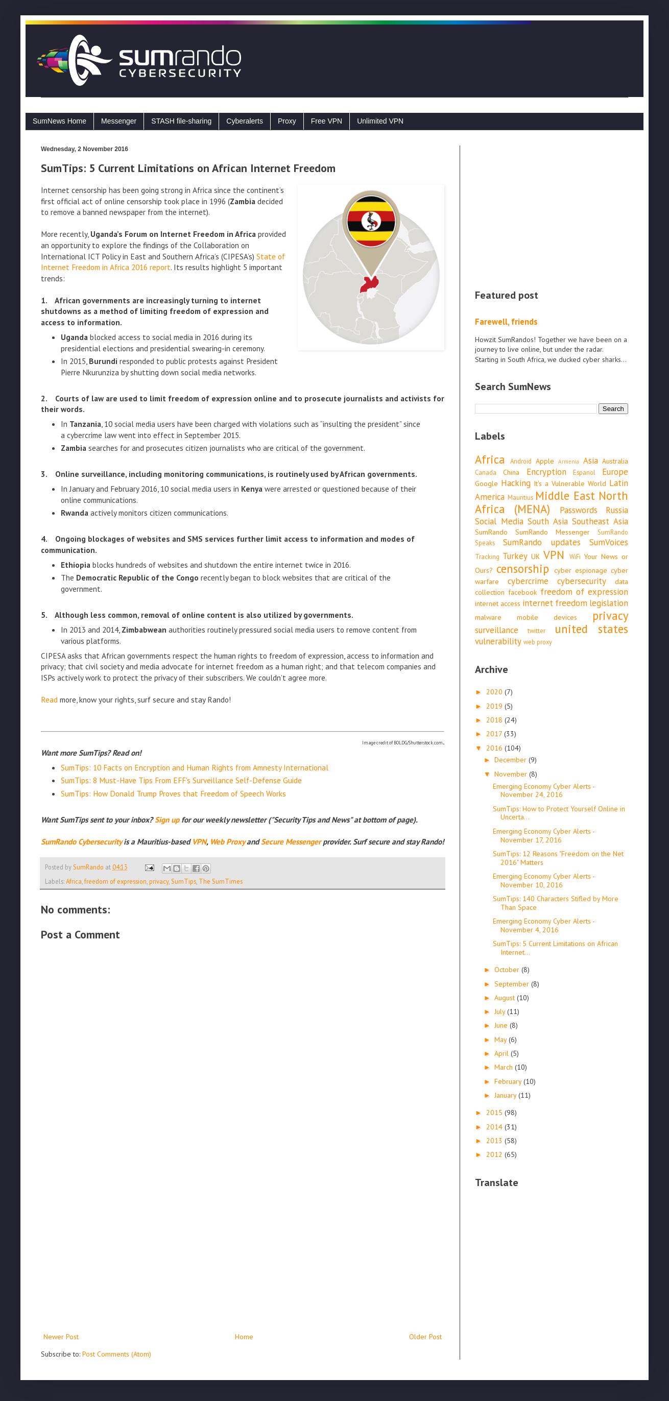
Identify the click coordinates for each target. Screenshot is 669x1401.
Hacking (516, 483)
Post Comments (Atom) (116, 1354)
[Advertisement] (242, 1246)
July (500, 1011)
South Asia (548, 521)
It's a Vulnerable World (570, 483)
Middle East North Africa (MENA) (551, 502)
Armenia (568, 461)
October (507, 969)
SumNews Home (59, 121)
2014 (495, 1126)
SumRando (491, 532)
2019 (495, 706)
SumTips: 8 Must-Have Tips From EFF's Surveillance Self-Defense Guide (181, 780)
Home (244, 1336)
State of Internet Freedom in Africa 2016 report (163, 262)
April (502, 1053)
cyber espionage (580, 570)
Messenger (118, 121)
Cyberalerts (244, 121)
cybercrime (528, 581)
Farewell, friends (506, 321)
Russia (617, 510)
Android (521, 461)
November (511, 774)
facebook (522, 592)
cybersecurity (581, 581)
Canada (485, 472)
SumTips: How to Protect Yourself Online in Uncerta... (559, 813)
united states (591, 628)
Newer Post (61, 1336)
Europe (615, 471)
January (506, 1095)
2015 (495, 1112)
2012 (495, 1154)
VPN (553, 554)
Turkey (515, 556)
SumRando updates (541, 542)
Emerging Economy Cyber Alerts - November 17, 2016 (543, 835)
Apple (545, 461)
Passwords (579, 510)
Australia (615, 461)
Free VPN (326, 121)
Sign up (167, 819)
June (502, 1025)
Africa (74, 881)
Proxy (287, 121)
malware (488, 617)
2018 (495, 719)
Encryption (546, 471)
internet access (497, 603)
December (511, 759)
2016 (495, 748)
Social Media (499, 521)
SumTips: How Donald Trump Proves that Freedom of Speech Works (173, 793)
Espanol (584, 472)
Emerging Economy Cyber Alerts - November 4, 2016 (543, 925)
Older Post (425, 1336)
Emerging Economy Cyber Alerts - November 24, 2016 (543, 791)
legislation (608, 603)
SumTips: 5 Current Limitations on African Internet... (555, 948)
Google (486, 483)
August (505, 997)
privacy (159, 881)
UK (535, 556)
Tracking (487, 556)
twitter (536, 630)
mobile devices (547, 617)
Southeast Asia (600, 521)
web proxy (537, 642)
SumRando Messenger (552, 532)
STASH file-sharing (181, 121)
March (504, 1067)
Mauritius (520, 497)
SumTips (183, 881)
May (501, 1039)
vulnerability (498, 641)
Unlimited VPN (380, 121)
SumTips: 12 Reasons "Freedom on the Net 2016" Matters (558, 858)
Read (49, 699)
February (508, 1081)
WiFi (575, 556)
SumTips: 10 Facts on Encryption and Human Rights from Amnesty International (194, 767)
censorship (522, 568)
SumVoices (608, 542)
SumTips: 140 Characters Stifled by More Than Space (555, 903)
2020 (495, 691)
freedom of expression (115, 881)
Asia (590, 460)
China (511, 472)
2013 (495, 1140)
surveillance (496, 630)
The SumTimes (221, 881)
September (512, 983)
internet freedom (554, 603)
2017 (495, 733)
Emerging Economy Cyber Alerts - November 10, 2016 (543, 880)
